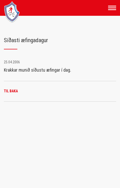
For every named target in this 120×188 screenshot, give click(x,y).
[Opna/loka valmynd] (112, 8)
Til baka (11, 91)
